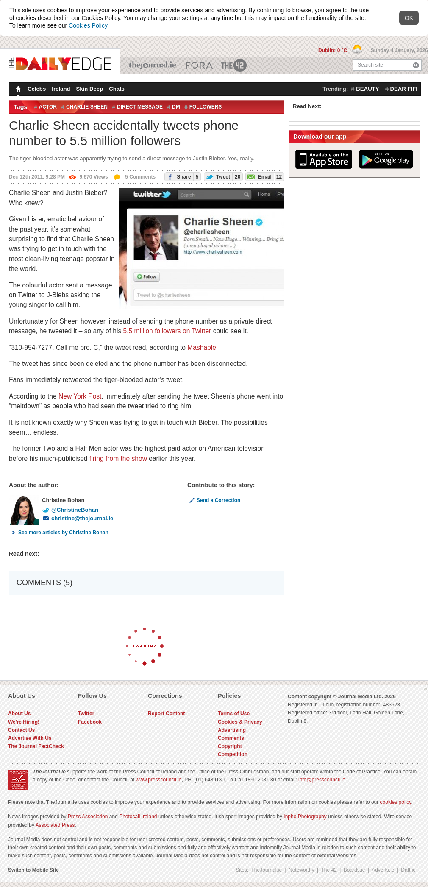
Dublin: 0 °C (333, 50)
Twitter (86, 714)
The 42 (234, 65)
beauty (367, 89)
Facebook (90, 722)
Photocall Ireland (138, 817)
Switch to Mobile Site (33, 870)
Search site (370, 65)
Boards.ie (354, 870)
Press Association (88, 817)
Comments (231, 738)
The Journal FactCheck (36, 746)
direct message (140, 107)
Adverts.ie (383, 870)
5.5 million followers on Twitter (168, 331)
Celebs (37, 89)
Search (416, 65)
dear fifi (403, 89)
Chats (117, 89)
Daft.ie (408, 870)
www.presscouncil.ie (158, 780)
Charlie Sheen (87, 107)
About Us (19, 714)
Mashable (201, 347)
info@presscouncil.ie (321, 780)
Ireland (61, 89)
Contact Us (21, 730)
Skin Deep (89, 89)
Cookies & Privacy (240, 722)
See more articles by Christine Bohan (58, 533)
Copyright (230, 746)
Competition (232, 754)
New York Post (79, 396)
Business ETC (199, 65)
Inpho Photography (304, 817)
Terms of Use (234, 714)
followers (205, 107)
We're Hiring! (23, 722)
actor (48, 107)
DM (176, 107)
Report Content (166, 714)
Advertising (232, 730)
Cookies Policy (88, 25)
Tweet (222, 176)
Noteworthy (301, 870)
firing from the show (118, 458)
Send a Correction (213, 500)
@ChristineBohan (70, 510)
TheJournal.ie (153, 65)
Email (264, 176)
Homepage (17, 90)
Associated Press (55, 825)
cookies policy (395, 802)
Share (181, 176)
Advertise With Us (30, 738)
